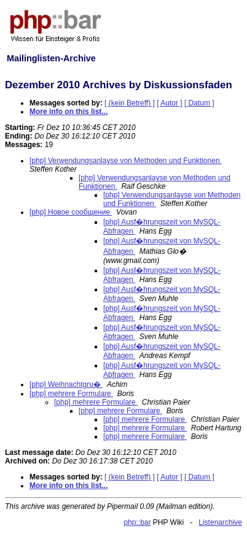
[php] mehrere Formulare (71, 393)
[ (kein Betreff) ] (129, 103)
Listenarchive (220, 522)
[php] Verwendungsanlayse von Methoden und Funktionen (125, 160)
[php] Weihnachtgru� (66, 384)
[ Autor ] (169, 103)
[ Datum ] (199, 103)
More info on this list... (68, 111)
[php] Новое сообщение (70, 212)
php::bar (137, 522)
